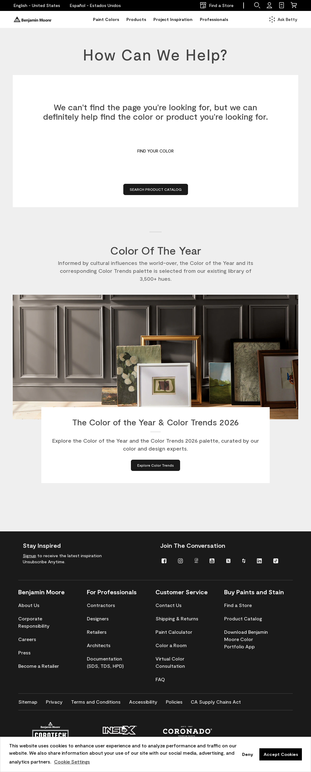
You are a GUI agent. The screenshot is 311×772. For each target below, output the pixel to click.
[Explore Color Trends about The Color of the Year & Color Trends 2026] (155, 467)
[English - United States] (37, 5)
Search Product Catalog (156, 189)
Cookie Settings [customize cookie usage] (72, 761)
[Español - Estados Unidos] (95, 5)
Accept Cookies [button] (281, 754)
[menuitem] (165, 560)
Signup (29, 555)
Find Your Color (155, 150)
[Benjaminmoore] (33, 19)
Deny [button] (247, 754)
